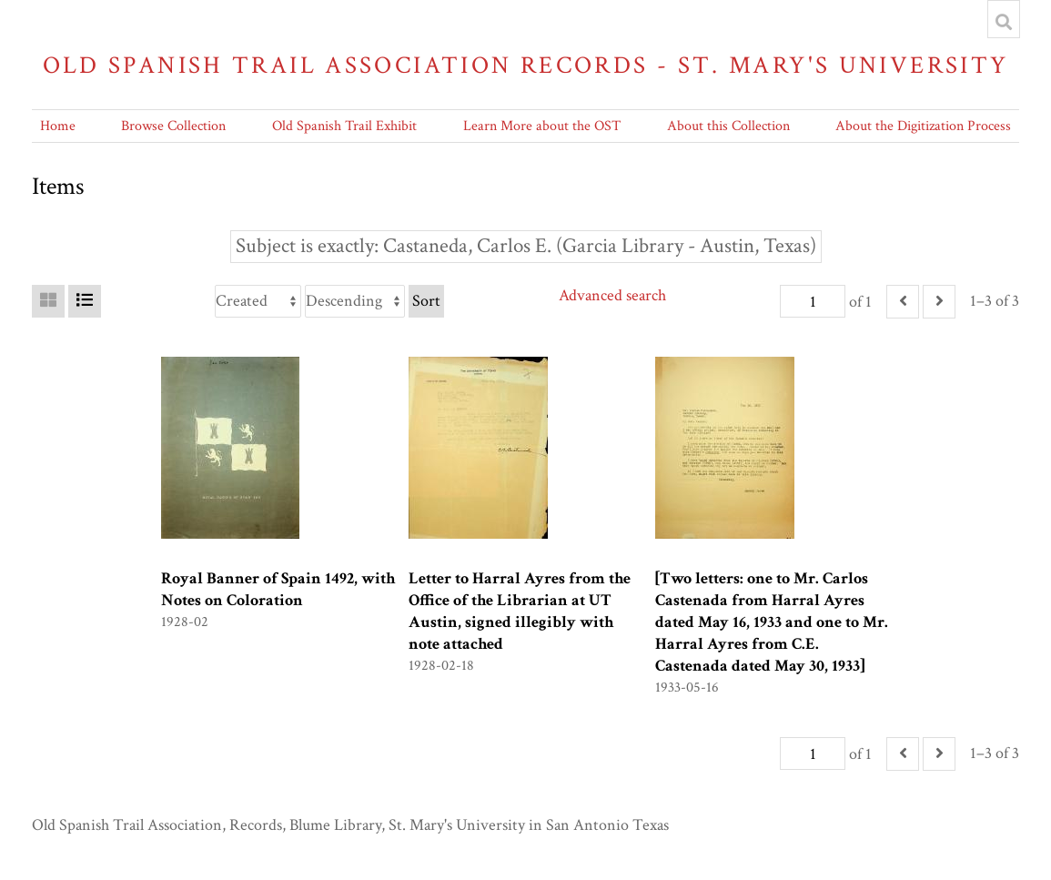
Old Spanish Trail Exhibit (344, 126)
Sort (426, 300)
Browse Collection (173, 126)
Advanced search (612, 295)
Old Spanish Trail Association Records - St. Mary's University (526, 65)
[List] (84, 301)
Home (58, 126)
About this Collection (728, 126)
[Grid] (48, 301)
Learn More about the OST (542, 126)
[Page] (812, 301)
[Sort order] (355, 301)
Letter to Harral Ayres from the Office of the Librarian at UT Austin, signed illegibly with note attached (520, 611)
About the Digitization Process (923, 126)
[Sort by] (258, 301)
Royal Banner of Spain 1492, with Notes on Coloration (278, 589)
